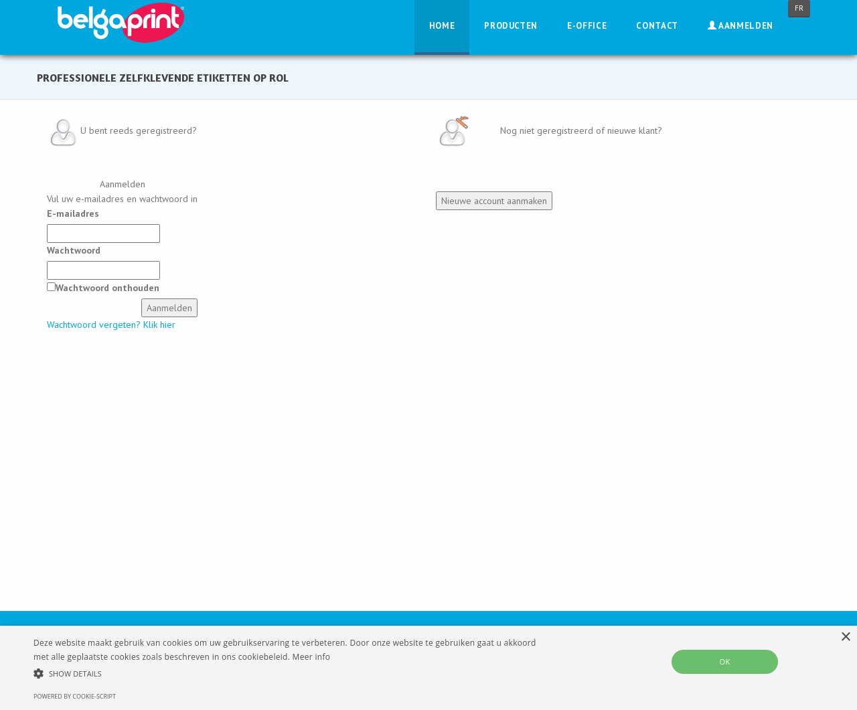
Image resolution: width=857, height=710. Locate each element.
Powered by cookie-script (74, 696)
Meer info (312, 656)
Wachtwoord (73, 250)
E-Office (587, 25)
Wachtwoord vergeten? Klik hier (111, 325)
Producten (511, 25)
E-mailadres (73, 213)
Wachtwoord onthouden (107, 288)
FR (799, 8)
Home (442, 25)
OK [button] (724, 661)
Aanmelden (740, 25)
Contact (657, 25)
